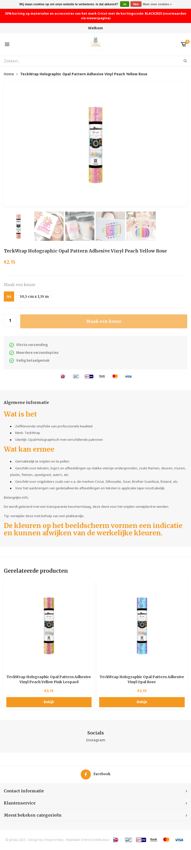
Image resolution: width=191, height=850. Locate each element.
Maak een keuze (19, 284)
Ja (124, 4)
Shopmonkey (54, 840)
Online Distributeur (95, 840)
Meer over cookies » (157, 4)
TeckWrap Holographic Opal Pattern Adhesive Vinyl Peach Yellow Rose (83, 74)
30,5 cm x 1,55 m (34, 296)
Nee (136, 4)
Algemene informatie (26, 402)
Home (9, 74)
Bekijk (49, 702)
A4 (9, 296)
